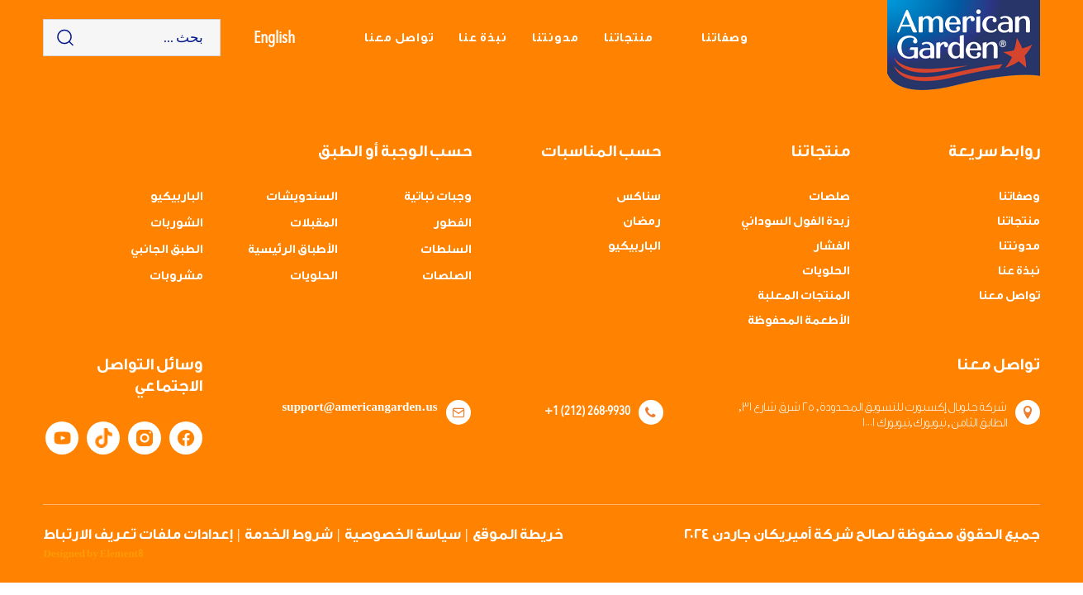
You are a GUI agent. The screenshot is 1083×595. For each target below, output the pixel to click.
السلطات (446, 249)
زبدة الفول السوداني (795, 221)
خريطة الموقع (518, 534)
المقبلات (314, 223)
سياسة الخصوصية (402, 534)
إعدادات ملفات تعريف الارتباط (138, 534)
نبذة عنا (482, 38)
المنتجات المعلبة (804, 295)
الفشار (832, 246)
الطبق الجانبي (167, 249)
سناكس (638, 196)
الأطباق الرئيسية (293, 249)
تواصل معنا (399, 38)
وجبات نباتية (438, 196)
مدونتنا (555, 38)
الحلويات (826, 271)
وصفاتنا (724, 38)
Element (121, 553)
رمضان (642, 221)
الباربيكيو (634, 246)
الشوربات (176, 223)
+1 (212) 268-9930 (587, 410)
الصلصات (447, 276)
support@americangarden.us (360, 407)
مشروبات (176, 276)
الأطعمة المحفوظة (799, 320)
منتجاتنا (628, 38)
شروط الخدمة (289, 534)
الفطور (453, 223)
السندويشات (302, 196)
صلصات (829, 196)
